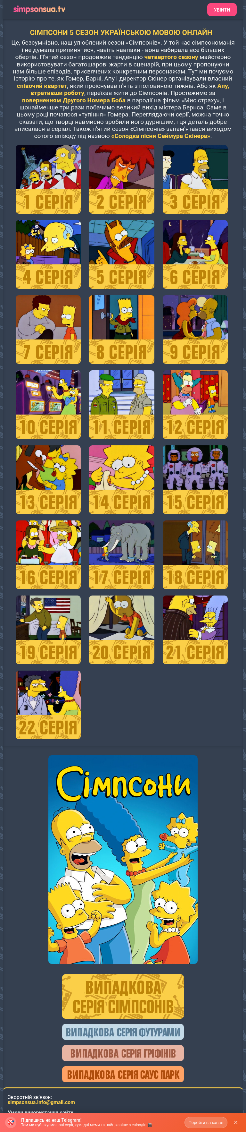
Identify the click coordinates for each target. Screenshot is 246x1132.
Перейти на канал (206, 1125)
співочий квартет (42, 86)
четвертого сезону (171, 57)
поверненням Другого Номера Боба (74, 100)
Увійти (222, 10)
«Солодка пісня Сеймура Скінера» (160, 136)
